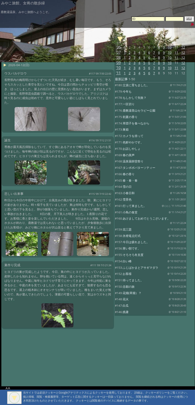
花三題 (127, 229)
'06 (118, 47)
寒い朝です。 (131, 248)
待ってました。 (133, 280)
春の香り (129, 174)
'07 (118, 52)
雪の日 (127, 187)
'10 (118, 67)
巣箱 (126, 129)
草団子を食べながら (136, 123)
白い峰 (127, 261)
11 (176, 52)
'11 (118, 73)
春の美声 (129, 155)
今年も (127, 91)
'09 (118, 62)
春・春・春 (130, 180)
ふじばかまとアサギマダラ (140, 268)
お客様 (127, 274)
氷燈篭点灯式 (131, 236)
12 (183, 47)
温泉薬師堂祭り (133, 161)
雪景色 (127, 199)
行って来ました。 (134, 206)
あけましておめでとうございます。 (146, 218)
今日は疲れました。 (136, 242)
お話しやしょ (131, 149)
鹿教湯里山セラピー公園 (139, 110)
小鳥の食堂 (130, 212)
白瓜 (126, 305)
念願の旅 (129, 286)
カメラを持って (133, 136)
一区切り (129, 104)
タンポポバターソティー (139, 168)
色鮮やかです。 (133, 142)
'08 (118, 57)
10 (170, 47)
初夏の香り (130, 117)
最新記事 (121, 79)
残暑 (126, 312)
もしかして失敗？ (134, 98)
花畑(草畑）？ (132, 293)
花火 (126, 299)
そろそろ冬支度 (133, 255)
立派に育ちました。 (136, 85)
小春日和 (129, 193)
